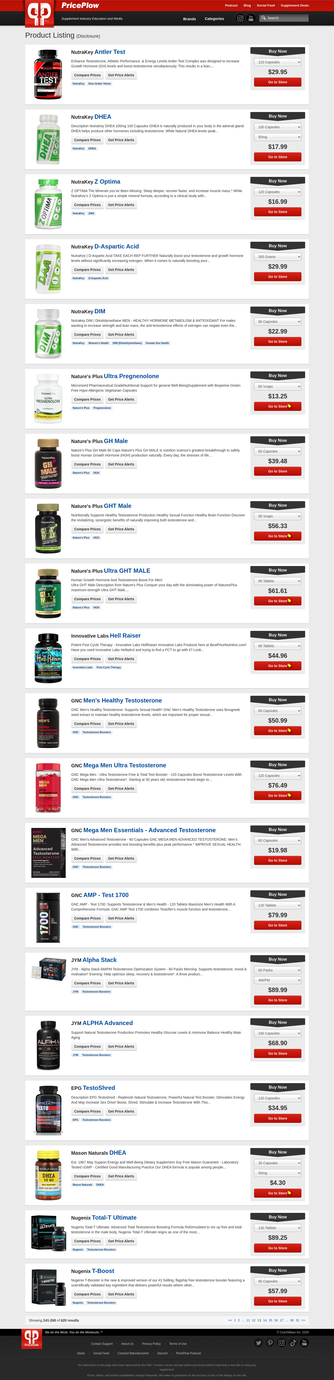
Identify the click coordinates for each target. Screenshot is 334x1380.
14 (265, 1320)
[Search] (284, 18)
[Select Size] (277, 62)
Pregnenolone (102, 407)
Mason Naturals (82, 1184)
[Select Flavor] (277, 137)
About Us (127, 1344)
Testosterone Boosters (97, 732)
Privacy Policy (151, 1344)
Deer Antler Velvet (99, 83)
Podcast (231, 5)
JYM (75, 991)
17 (281, 1320)
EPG (75, 1119)
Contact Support (102, 1344)
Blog (247, 5)
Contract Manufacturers (133, 1353)
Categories (214, 18)
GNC (75, 732)
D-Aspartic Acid (98, 278)
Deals (81, 1353)
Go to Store (277, 82)
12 (253, 1320)
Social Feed (266, 5)
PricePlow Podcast (188, 1353)
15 (270, 1320)
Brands (189, 19)
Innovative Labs (82, 667)
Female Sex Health (157, 343)
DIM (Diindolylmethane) (127, 343)
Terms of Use (178, 1344)
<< (230, 1320)
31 (297, 1320)
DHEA (92, 148)
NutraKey (78, 83)
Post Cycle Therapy (109, 667)
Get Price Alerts (121, 75)
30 (292, 1320)
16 (276, 1320)
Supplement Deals (295, 5)
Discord (162, 1353)
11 (248, 1320)
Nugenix (78, 1249)
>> (303, 1320)
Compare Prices (87, 75)
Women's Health (98, 343)
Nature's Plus (81, 407)
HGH (96, 472)
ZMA (91, 213)
